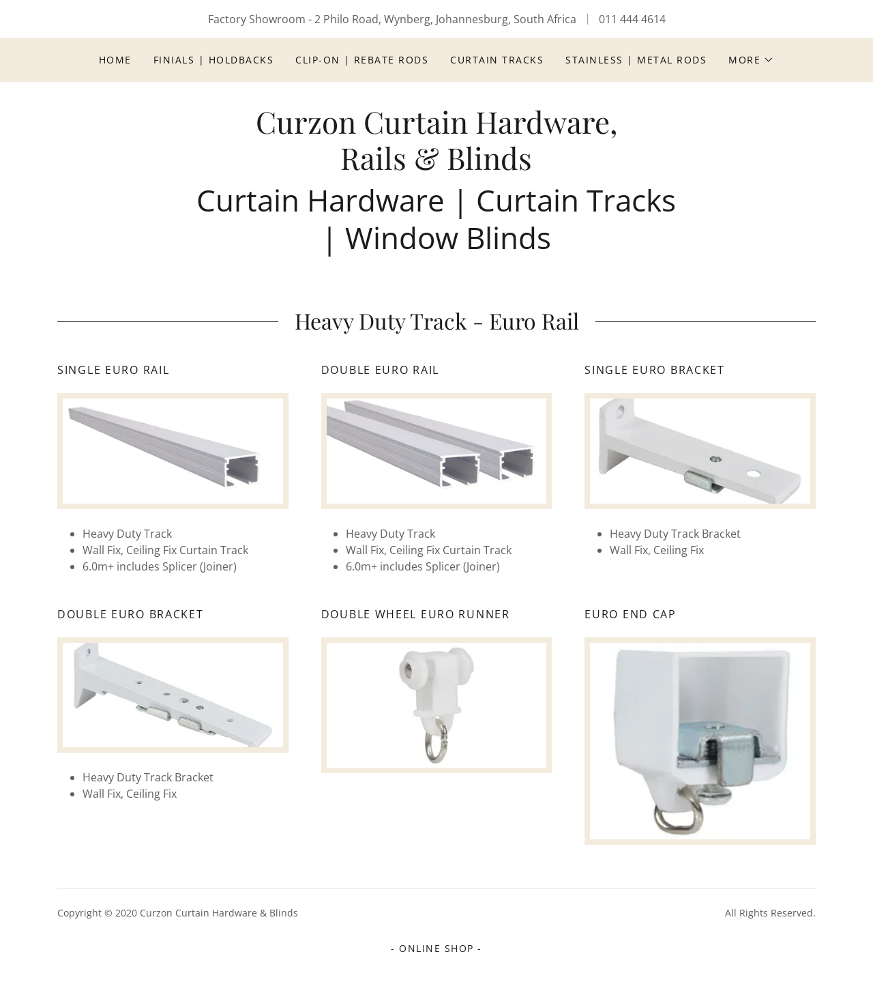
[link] (436, 165)
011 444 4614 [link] (632, 19)
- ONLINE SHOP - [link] (436, 948)
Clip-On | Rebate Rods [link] (361, 59)
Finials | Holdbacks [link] (213, 59)
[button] (751, 60)
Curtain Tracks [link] (497, 59)
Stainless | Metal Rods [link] (636, 59)
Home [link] (115, 59)
